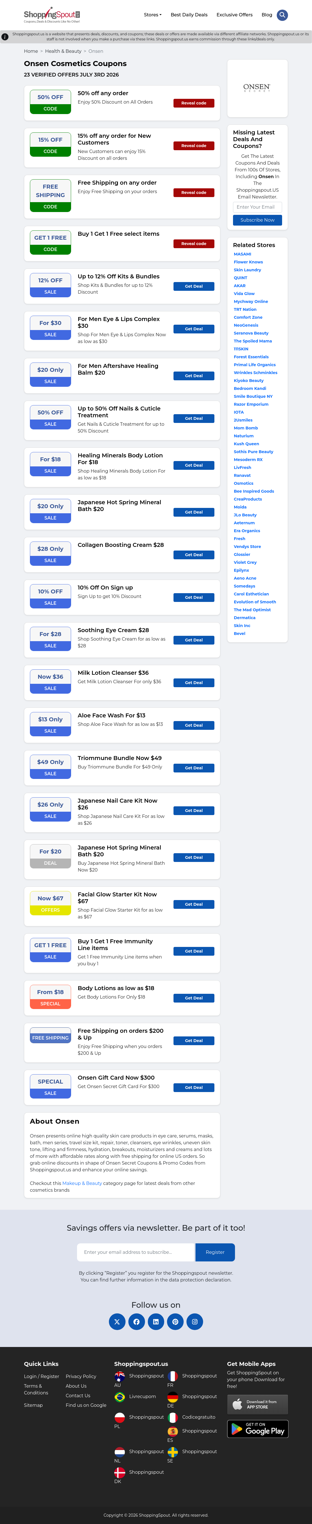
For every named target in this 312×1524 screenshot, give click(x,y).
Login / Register (42, 1376)
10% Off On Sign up (105, 587)
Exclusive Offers (235, 15)
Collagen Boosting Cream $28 (121, 544)
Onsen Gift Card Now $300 (116, 1077)
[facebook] (136, 1321)
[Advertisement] (257, 734)
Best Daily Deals (189, 15)
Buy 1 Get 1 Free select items (119, 233)
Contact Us (78, 1395)
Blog (267, 15)
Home (31, 51)
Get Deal (194, 286)
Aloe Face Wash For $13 (112, 715)
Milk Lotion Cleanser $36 (113, 672)
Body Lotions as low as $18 (116, 987)
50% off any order (103, 92)
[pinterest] (175, 1321)
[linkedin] (156, 1321)
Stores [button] (151, 15)
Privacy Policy (81, 1376)
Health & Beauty (63, 51)
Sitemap (33, 1405)
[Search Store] (282, 15)
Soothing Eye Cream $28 (113, 629)
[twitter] (116, 1321)
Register (215, 1252)
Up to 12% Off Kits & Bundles (119, 276)
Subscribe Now (257, 219)
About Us (76, 1386)
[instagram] (195, 1321)
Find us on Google (86, 1405)
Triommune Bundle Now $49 (120, 757)
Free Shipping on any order (117, 182)
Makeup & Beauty (82, 1183)
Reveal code (193, 102)
